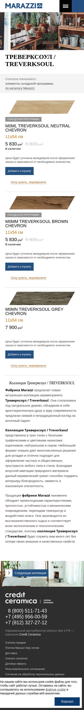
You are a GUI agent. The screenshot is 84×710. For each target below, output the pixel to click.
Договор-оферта (15, 663)
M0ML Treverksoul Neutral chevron (37, 128)
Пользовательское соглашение (25, 669)
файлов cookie (55, 689)
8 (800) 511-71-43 (27, 611)
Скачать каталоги (16, 658)
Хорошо (67, 701)
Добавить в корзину (19, 171)
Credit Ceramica (30, 634)
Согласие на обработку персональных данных (35, 674)
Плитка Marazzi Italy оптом (22, 647)
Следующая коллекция (30, 573)
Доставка (11, 653)
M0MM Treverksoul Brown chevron (36, 223)
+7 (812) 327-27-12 (26, 622)
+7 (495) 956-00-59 (26, 616)
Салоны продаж (15, 642)
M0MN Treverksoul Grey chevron (34, 311)
